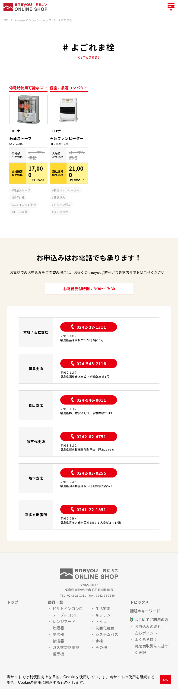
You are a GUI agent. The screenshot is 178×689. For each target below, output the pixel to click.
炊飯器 (58, 628)
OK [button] (165, 680)
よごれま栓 (20, 212)
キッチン (103, 615)
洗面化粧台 (104, 628)
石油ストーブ (21, 190)
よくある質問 (146, 639)
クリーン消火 (62, 204)
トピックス (139, 602)
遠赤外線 (19, 197)
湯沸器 (58, 634)
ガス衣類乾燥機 (66, 647)
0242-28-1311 (88, 327)
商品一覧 (55, 602)
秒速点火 (59, 197)
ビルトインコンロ (68, 608)
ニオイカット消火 (24, 204)
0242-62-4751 (88, 436)
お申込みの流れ (148, 626)
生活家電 (103, 608)
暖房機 (58, 653)
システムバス (106, 634)
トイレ (101, 621)
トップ (12, 602)
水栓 (99, 641)
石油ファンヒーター (66, 190)
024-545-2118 (88, 363)
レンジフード (64, 621)
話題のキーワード (145, 610)
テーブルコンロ (66, 615)
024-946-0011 (88, 400)
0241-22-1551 (88, 509)
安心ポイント (146, 633)
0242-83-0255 (88, 473)
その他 (101, 647)
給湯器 (58, 641)
